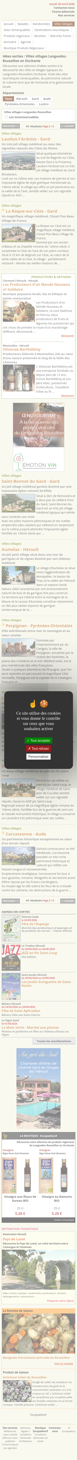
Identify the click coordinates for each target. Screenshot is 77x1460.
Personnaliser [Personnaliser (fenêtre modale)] (39, 756)
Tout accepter (38, 740)
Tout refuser (38, 748)
